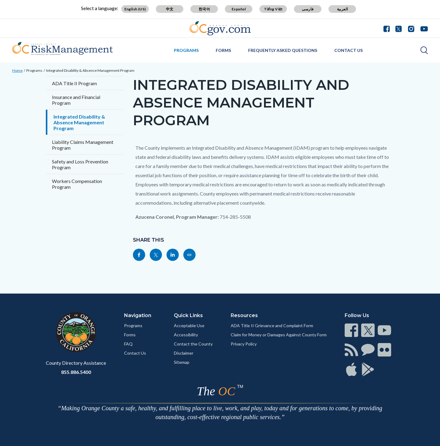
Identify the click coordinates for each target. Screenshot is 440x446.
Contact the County (193, 343)
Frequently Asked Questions (282, 50)
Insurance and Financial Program (76, 100)
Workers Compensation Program (77, 184)
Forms (223, 50)
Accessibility (186, 334)
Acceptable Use (189, 325)
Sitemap (181, 362)
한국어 (204, 9)
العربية (342, 9)
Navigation (137, 315)
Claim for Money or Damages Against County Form (279, 334)
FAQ (128, 343)
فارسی (308, 9)
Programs (186, 50)
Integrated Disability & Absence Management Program (90, 70)
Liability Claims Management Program (82, 145)
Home (17, 70)
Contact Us (348, 50)
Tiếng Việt (273, 9)
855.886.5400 (76, 372)
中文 (170, 9)
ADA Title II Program (74, 83)
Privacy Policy (244, 343)
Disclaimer (183, 353)
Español (239, 9)
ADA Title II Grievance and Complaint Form (272, 325)
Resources (244, 315)
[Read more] (220, 28)
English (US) (135, 9)
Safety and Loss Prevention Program (80, 164)
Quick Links (188, 315)
